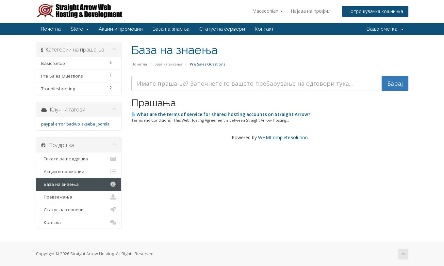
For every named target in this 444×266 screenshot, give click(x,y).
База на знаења (171, 29)
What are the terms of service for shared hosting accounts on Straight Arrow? (220, 114)
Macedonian (267, 11)
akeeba (88, 124)
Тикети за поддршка (79, 159)
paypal (47, 124)
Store (80, 29)
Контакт (264, 29)
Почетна (51, 29)
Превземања (79, 197)
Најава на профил (311, 11)
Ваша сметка (385, 29)
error (60, 124)
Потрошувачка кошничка (375, 11)
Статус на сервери (222, 29)
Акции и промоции (121, 29)
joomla (102, 124)
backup (73, 124)
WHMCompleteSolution (283, 137)
